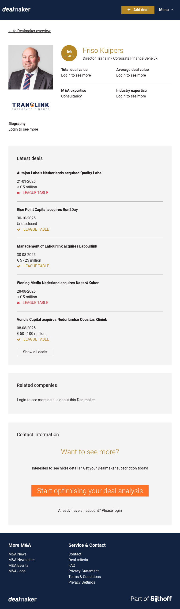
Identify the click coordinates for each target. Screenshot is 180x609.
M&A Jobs (17, 571)
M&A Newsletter (21, 560)
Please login (112, 510)
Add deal (138, 10)
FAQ (71, 565)
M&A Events (18, 565)
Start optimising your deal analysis (90, 491)
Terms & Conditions (84, 576)
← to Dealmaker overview (29, 31)
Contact (74, 554)
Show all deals (35, 352)
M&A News (17, 554)
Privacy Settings (81, 582)
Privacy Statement (83, 571)
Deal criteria (78, 560)
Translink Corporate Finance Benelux (127, 58)
